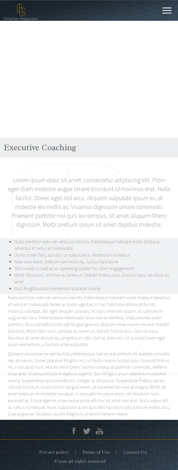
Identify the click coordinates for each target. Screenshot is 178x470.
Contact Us (135, 452)
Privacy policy (54, 452)
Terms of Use (96, 452)
